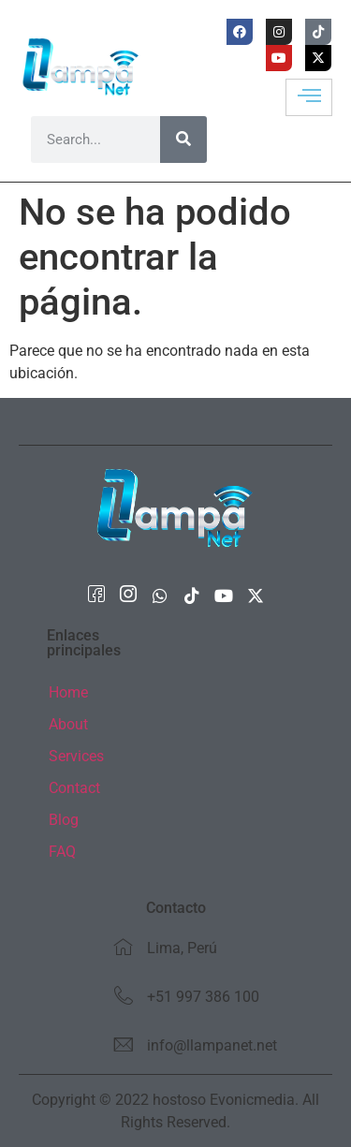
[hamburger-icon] (308, 97)
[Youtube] (224, 595)
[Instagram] (128, 595)
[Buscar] (183, 139)
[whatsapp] (160, 595)
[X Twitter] (255, 595)
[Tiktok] (192, 595)
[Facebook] (96, 595)
